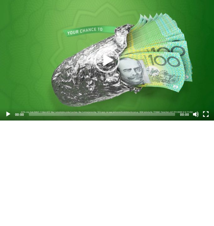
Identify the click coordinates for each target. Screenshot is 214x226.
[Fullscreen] (206, 114)
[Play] (8, 114)
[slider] (102, 114)
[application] (107, 60)
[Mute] (196, 114)
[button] (107, 60)
